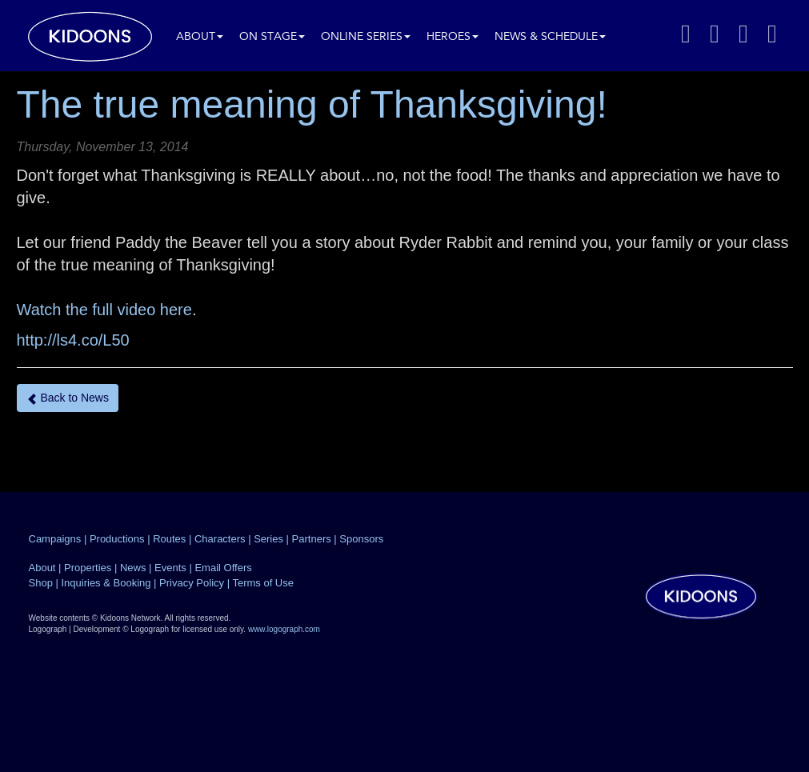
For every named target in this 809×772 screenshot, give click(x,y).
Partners (311, 539)
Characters (220, 539)
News (133, 568)
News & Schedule (550, 37)
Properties (87, 568)
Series (268, 539)
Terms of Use (263, 583)
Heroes (453, 37)
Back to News (67, 398)
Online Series (366, 37)
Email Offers (222, 568)
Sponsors (361, 539)
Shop (41, 583)
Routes (169, 539)
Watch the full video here (104, 309)
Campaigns (55, 539)
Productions (117, 539)
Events (170, 568)
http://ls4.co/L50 (73, 340)
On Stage (272, 37)
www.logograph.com (284, 629)
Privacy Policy (191, 583)
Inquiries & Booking (105, 583)
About (199, 37)
